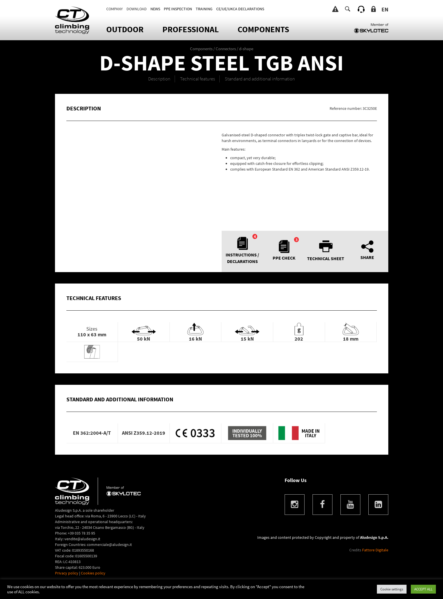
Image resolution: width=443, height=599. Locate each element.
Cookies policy (93, 573)
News (155, 8)
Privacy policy (66, 573)
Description (159, 79)
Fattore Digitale (375, 550)
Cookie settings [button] (391, 589)
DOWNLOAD (136, 8)
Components (263, 29)
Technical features (197, 79)
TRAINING (204, 8)
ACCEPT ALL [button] (423, 589)
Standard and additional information (260, 79)
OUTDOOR (125, 29)
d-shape (246, 48)
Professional (190, 29)
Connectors (226, 48)
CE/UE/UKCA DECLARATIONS (240, 8)
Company (114, 8)
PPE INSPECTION (178, 8)
